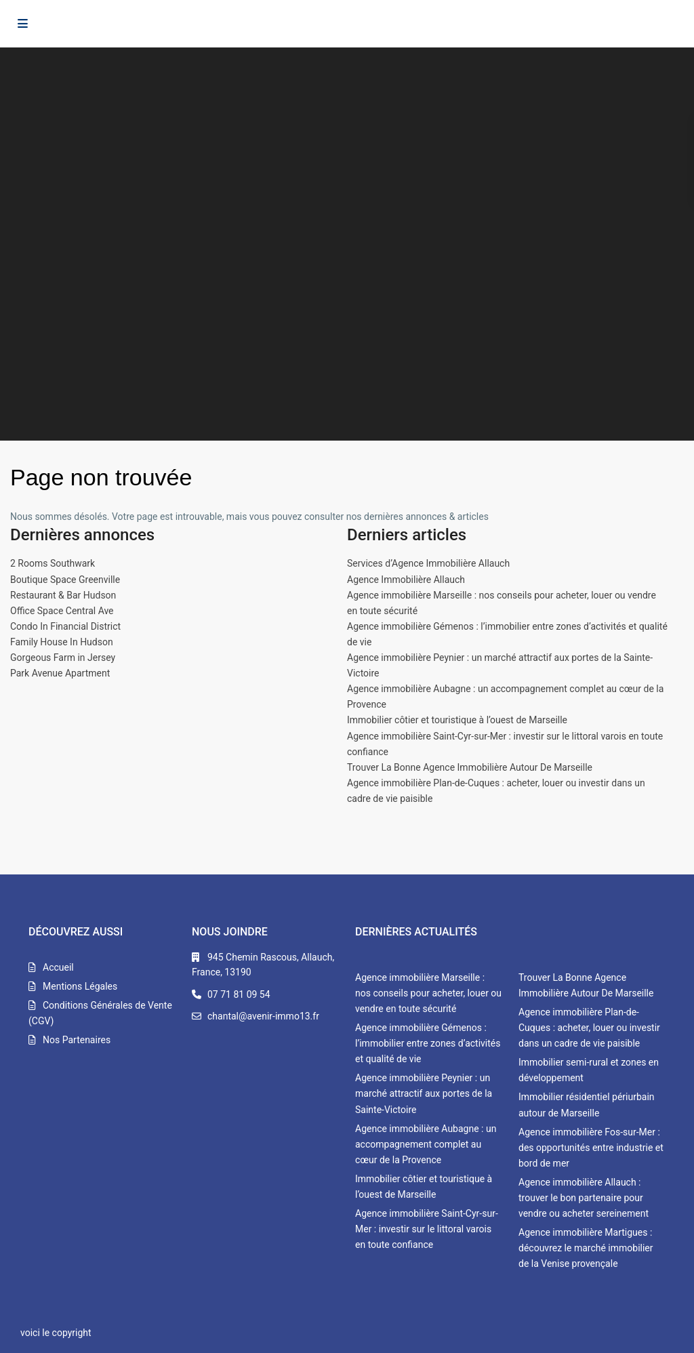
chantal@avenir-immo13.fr (263, 1016)
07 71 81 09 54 (238, 994)
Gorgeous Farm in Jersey (62, 657)
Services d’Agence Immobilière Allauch (428, 563)
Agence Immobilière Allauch (406, 579)
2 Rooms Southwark (52, 563)
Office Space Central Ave (62, 610)
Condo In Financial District (65, 626)
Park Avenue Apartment (60, 673)
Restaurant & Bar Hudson (63, 595)
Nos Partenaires (76, 1039)
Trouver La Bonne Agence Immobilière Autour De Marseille (469, 767)
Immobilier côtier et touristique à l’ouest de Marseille (457, 719)
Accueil (58, 967)
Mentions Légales (80, 986)
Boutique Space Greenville (65, 579)
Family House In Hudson (61, 642)
